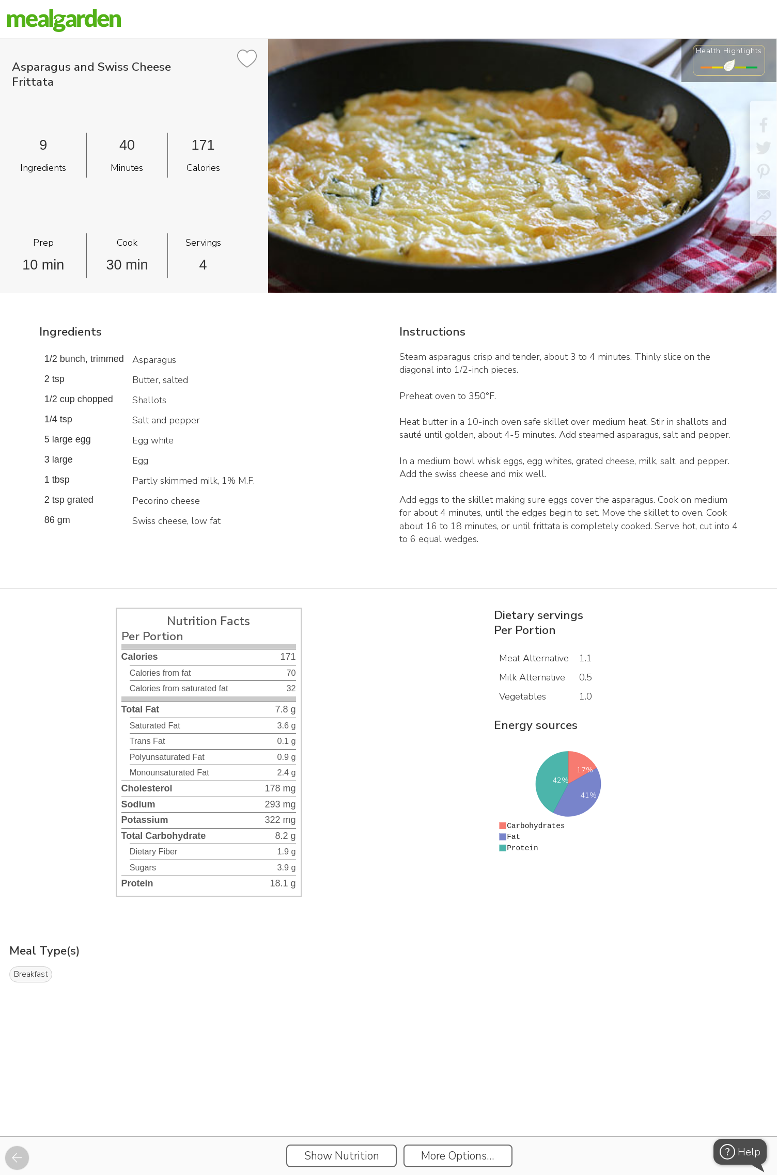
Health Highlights (729, 50)
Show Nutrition (341, 1156)
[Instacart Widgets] (388, 1100)
